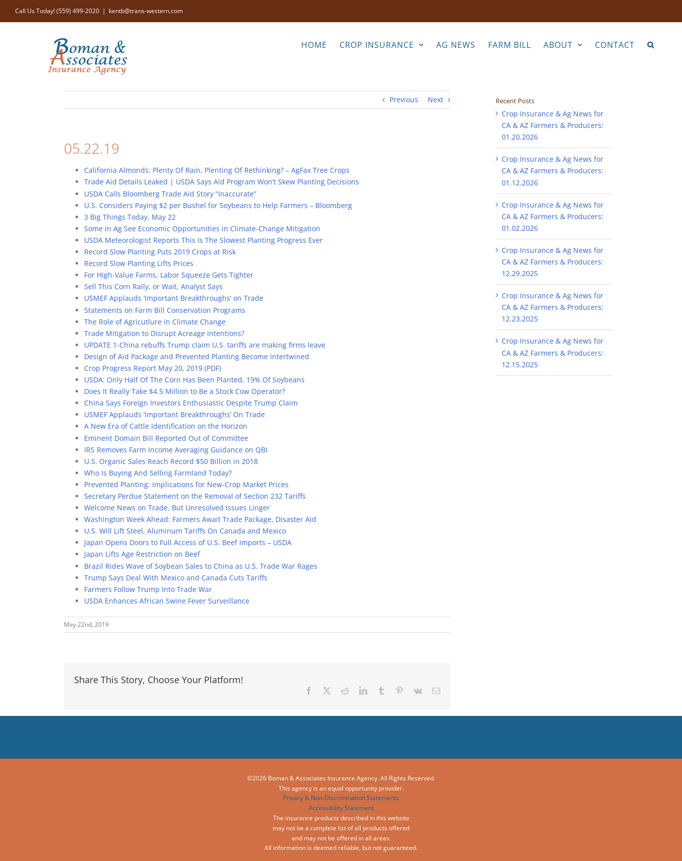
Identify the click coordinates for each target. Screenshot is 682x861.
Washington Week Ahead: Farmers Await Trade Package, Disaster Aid (200, 519)
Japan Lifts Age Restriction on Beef (142, 554)
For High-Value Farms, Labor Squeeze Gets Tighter (168, 275)
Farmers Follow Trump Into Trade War (148, 589)
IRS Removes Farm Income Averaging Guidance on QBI (175, 449)
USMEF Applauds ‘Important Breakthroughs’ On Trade (174, 414)
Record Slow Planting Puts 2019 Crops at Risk (160, 251)
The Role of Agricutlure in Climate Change (155, 321)
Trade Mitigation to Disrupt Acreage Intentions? (164, 333)
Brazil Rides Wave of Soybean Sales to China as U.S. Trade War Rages (200, 566)
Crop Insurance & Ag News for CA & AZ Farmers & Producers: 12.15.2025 (552, 352)
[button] (650, 44)
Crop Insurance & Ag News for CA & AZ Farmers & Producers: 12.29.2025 (552, 261)
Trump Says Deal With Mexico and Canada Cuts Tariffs (175, 577)
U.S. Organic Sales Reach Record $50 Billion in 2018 (171, 461)
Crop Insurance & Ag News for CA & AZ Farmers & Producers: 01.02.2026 (552, 216)
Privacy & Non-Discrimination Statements (341, 797)
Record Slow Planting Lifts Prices (138, 263)
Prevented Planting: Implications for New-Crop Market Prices (186, 484)
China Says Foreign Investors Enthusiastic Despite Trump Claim (191, 403)
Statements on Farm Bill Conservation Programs (164, 310)
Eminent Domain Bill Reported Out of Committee (166, 438)
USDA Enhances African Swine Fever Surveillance (166, 601)
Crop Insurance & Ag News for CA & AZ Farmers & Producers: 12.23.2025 (552, 307)
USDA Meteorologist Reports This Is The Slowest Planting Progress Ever (203, 240)
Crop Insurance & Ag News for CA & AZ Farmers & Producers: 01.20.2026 (552, 125)
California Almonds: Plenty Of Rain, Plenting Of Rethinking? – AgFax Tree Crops (217, 170)
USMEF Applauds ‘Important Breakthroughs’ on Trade (173, 298)
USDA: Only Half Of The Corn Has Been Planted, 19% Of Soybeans (194, 379)
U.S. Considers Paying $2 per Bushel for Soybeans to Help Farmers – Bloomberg (218, 205)
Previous (403, 99)
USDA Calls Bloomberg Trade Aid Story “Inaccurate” (170, 193)
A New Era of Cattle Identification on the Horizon (165, 426)
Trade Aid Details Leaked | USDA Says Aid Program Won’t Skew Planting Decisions (221, 181)
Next (435, 99)
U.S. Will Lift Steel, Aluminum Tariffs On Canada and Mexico (185, 531)
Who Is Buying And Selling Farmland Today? (158, 473)
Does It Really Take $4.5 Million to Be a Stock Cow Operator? (184, 391)
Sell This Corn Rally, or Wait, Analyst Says (153, 286)
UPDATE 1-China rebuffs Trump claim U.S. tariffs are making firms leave (204, 345)
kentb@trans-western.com (146, 11)
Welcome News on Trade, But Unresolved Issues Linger (177, 507)
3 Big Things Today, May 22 (130, 217)
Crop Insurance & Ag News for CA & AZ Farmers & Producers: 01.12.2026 (552, 170)
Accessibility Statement (341, 808)
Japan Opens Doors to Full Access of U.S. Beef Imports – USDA (188, 542)
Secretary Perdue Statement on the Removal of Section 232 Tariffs (195, 496)
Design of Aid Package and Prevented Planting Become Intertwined (196, 356)
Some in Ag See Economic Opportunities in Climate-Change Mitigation (202, 228)
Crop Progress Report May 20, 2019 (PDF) (152, 368)
